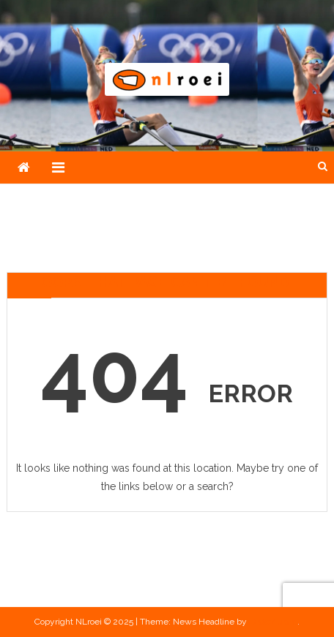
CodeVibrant (273, 622)
